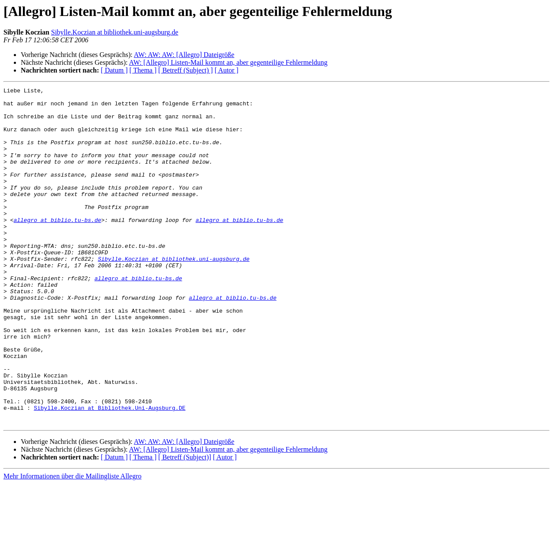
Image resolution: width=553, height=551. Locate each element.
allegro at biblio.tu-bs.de (57, 247)
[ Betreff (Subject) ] (185, 70)
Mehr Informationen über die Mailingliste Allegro (72, 543)
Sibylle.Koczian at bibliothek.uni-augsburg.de (114, 32)
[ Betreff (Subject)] (184, 524)
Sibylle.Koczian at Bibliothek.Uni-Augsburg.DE (109, 472)
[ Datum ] (114, 70)
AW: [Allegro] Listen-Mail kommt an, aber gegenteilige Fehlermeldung (228, 62)
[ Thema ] (143, 70)
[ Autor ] (226, 70)
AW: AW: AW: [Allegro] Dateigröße (184, 54)
